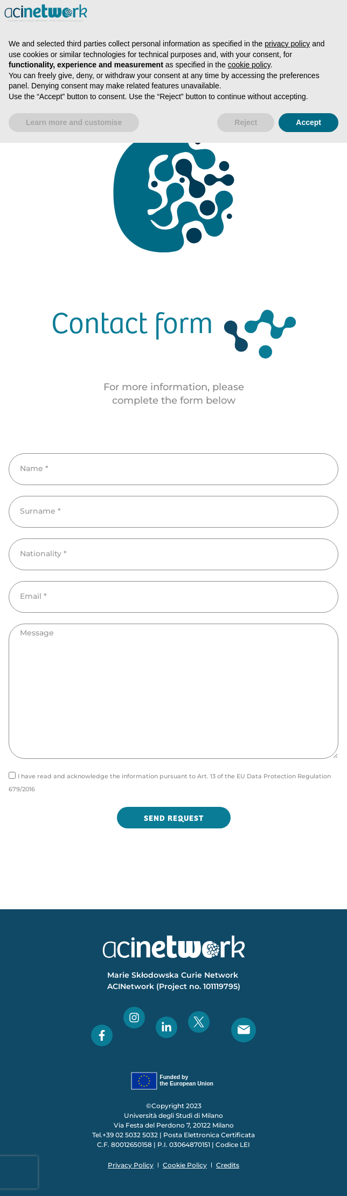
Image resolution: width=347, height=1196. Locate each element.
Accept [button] (308, 122)
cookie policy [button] (249, 64)
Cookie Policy (185, 1165)
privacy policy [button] (287, 43)
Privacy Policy (131, 1165)
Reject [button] (245, 122)
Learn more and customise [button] (74, 122)
